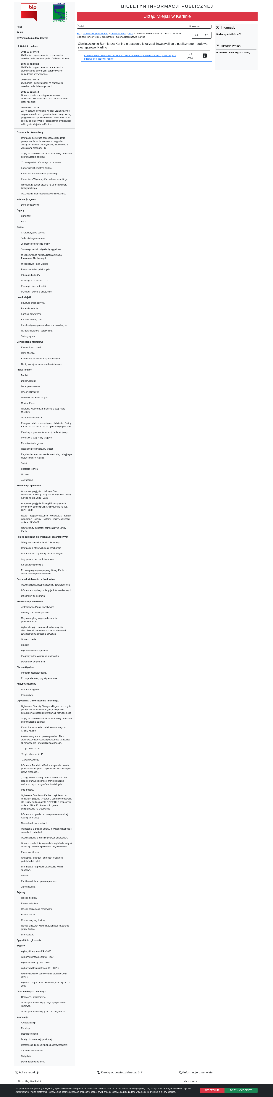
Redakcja (25, 1028)
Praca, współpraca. (30, 852)
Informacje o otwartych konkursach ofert (41, 548)
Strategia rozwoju (29, 469)
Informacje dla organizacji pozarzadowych (42, 553)
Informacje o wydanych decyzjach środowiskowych (46, 590)
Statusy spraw (28, 336)
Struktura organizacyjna (33, 303)
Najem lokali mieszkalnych (34, 823)
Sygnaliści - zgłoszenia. (29, 940)
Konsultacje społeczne (32, 564)
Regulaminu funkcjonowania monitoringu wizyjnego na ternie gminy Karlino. (46, 456)
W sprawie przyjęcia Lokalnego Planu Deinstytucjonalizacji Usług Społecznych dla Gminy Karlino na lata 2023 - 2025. (46, 494)
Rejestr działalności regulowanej (37, 909)
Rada (24, 221)
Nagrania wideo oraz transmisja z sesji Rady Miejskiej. (43, 410)
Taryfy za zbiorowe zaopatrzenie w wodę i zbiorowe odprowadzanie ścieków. (46, 155)
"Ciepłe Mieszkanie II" (32, 754)
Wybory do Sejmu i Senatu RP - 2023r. (40, 968)
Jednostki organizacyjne (33, 238)
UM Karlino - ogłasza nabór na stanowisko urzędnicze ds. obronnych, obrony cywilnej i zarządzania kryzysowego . (42, 69)
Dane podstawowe (30, 205)
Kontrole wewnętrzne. (32, 319)
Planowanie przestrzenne (95, 33)
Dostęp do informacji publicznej (36, 1039)
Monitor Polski (28, 403)
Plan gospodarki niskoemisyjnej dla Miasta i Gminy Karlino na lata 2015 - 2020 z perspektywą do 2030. (46, 425)
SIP (20, 32)
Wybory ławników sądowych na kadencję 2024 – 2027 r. (45, 975)
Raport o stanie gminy (32, 443)
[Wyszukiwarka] (127, 26)
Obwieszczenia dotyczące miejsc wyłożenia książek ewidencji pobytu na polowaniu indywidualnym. (46, 845)
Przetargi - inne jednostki (33, 286)
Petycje (24, 875)
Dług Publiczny (28, 381)
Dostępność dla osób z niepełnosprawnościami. (44, 1045)
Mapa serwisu (191, 1081)
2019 (130, 33)
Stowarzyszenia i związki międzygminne (41, 249)
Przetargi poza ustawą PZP (34, 280)
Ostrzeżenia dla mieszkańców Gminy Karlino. (43, 193)
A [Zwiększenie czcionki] (196, 35)
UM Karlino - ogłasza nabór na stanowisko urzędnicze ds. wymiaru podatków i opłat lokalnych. (46, 55)
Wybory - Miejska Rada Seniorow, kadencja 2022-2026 (45, 984)
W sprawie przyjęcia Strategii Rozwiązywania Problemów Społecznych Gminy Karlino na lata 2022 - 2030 (44, 506)
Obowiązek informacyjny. (33, 997)
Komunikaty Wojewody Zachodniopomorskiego (44, 179)
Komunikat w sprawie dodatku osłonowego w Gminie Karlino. (43, 729)
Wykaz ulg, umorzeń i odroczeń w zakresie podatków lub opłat (42, 859)
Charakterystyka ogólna (33, 232)
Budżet (24, 375)
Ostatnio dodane (27, 46)
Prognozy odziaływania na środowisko (40, 656)
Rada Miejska (28, 353)
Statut (24, 463)
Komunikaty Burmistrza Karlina (36, 168)
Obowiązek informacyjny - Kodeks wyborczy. (43, 1011)
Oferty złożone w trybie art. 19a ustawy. (40, 542)
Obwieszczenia (28, 639)
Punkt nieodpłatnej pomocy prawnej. (39, 881)
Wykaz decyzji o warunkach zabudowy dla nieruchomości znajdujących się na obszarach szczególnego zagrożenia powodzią (44, 630)
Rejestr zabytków (29, 903)
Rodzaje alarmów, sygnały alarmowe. (39, 678)
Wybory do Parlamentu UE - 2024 (37, 957)
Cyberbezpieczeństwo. (32, 1050)
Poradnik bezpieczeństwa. (34, 673)
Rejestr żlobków (29, 898)
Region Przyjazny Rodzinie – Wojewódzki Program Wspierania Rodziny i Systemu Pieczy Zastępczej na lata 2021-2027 (46, 519)
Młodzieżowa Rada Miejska (34, 264)
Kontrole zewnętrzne (31, 314)
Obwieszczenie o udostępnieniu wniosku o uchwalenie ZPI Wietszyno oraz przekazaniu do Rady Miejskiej (44, 97)
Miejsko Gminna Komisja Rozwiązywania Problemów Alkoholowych (41, 257)
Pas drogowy (27, 790)
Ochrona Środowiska (31, 417)
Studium (25, 645)
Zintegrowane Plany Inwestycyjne (37, 607)
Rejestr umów (28, 914)
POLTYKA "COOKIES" (241, 1090)
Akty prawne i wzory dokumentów (37, 559)
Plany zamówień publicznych (35, 269)
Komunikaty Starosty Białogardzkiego (39, 173)
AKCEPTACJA (212, 1090)
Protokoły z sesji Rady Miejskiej (36, 437)
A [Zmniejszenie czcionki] (206, 35)
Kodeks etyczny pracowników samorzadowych (44, 325)
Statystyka (26, 1056)
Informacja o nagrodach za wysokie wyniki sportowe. (42, 868)
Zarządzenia (27, 480)
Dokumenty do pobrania (33, 596)
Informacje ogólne (30, 689)
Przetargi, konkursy (30, 275)
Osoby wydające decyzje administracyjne (41, 364)
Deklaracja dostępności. (33, 1061)
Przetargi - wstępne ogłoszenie (36, 291)
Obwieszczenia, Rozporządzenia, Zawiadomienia (45, 585)
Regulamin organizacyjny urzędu (37, 449)
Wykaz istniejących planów (34, 650)
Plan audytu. (27, 695)
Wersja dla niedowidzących (33, 38)
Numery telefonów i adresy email (37, 330)
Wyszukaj (195, 26)
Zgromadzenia (28, 886)
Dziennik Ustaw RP (30, 392)
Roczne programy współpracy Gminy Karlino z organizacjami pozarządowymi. (44, 572)
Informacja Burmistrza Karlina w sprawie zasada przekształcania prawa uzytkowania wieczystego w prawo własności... (46, 768)
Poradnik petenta (29, 308)
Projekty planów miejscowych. (36, 612)
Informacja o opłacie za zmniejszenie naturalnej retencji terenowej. (44, 816)
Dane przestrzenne (30, 386)
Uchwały (25, 474)
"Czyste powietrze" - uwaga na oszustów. (41, 162)
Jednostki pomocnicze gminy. (35, 244)
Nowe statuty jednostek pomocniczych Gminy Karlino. (43, 530)
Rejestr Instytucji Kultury (33, 920)
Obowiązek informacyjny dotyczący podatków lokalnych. (43, 1004)
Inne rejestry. (27, 934)
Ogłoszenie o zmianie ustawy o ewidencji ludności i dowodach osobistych (46, 830)
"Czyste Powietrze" (30, 759)
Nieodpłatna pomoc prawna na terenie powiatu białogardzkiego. (44, 186)
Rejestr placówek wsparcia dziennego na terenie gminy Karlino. (45, 927)
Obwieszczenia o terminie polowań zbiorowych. (44, 837)
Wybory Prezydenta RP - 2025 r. (37, 951)
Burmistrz (26, 216)
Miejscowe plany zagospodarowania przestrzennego (39, 620)
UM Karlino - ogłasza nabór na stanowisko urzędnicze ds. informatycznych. (42, 83)
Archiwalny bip (28, 1022)
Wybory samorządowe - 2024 (35, 962)
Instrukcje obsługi (29, 1034)
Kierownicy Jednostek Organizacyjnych (40, 358)
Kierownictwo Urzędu (31, 347)
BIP (20, 27)
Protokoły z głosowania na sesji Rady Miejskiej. (44, 432)
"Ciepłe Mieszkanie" (31, 748)
